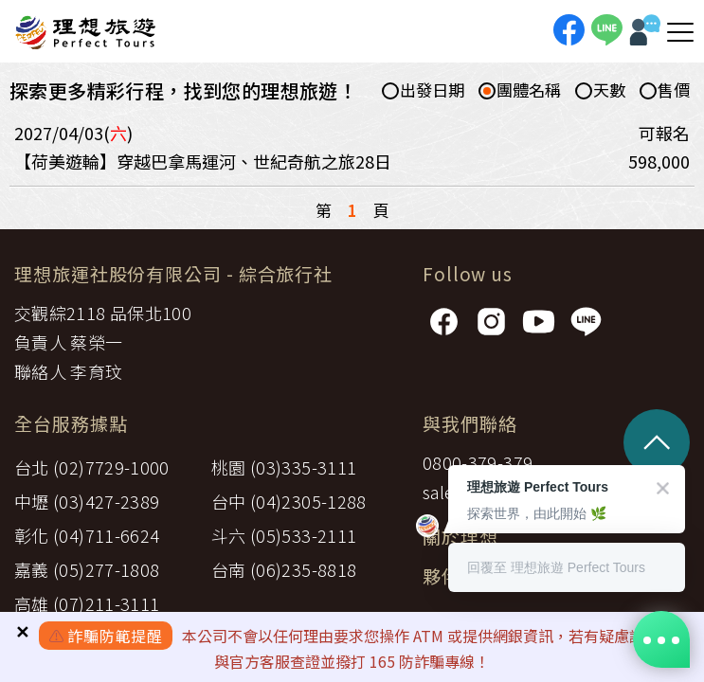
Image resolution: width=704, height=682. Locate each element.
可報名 (664, 132)
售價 (665, 90)
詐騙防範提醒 (115, 635)
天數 (600, 90)
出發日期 (423, 90)
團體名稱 (519, 90)
